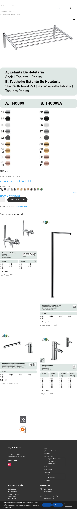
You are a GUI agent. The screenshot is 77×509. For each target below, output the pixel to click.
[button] (74, 19)
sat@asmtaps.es (49, 498)
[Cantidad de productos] (2, 199)
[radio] (14, 189)
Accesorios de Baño (9, 14)
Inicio (1, 14)
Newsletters (51, 477)
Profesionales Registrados (51, 462)
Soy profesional (48, 456)
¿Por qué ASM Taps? (50, 451)
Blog (49, 474)
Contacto (46, 480)
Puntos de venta (49, 467)
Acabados (3, 186)
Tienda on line (48, 469)
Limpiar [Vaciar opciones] (75, 192)
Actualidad (47, 472)
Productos (47, 453)
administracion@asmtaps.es (52, 496)
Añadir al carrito (17, 200)
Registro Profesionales (54, 459)
